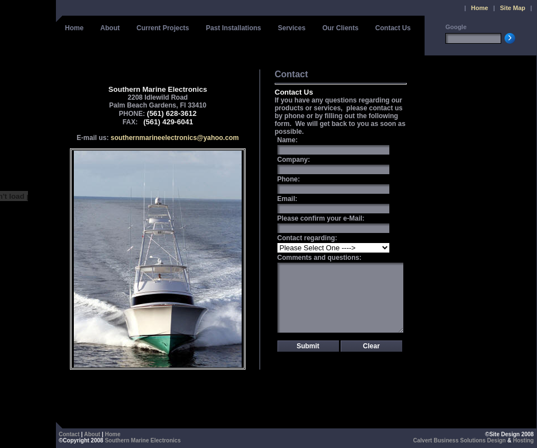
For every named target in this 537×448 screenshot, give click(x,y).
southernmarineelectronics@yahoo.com (175, 138)
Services (291, 28)
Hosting (523, 440)
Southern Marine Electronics (143, 440)
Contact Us (393, 28)
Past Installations (233, 28)
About (110, 28)
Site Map (512, 7)
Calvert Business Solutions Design (459, 440)
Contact (69, 434)
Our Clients (340, 28)
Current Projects (162, 28)
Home (479, 7)
